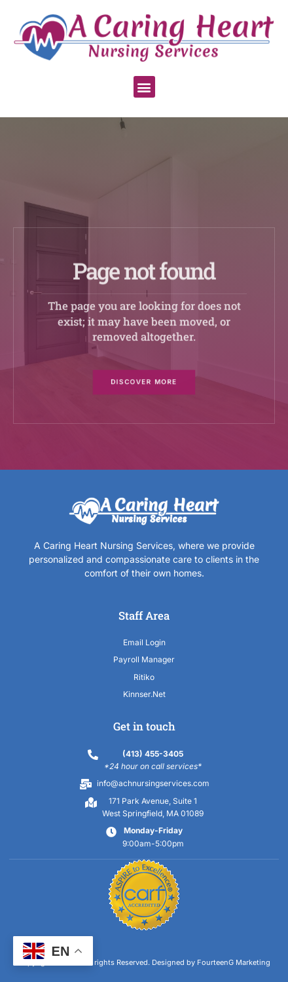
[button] (144, 87)
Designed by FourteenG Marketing (211, 962)
